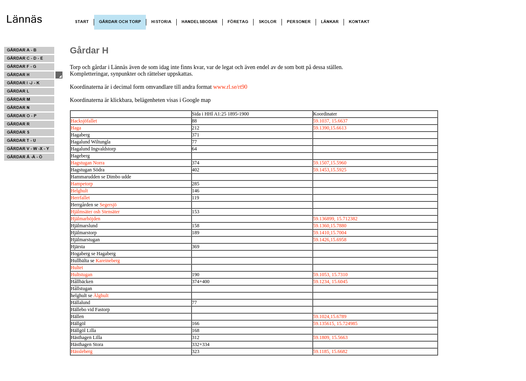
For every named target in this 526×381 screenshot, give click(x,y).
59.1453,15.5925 (329, 170)
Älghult (100, 295)
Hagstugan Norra (87, 163)
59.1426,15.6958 (329, 239)
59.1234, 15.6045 (330, 281)
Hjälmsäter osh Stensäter (95, 212)
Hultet (77, 267)
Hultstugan (81, 274)
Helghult (79, 191)
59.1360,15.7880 (329, 226)
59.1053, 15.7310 (330, 274)
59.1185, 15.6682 (330, 351)
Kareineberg (108, 260)
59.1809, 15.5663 (330, 337)
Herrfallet (80, 198)
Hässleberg (81, 351)
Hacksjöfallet (84, 121)
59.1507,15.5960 (329, 163)
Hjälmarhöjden (85, 219)
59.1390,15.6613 (329, 128)
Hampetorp (82, 184)
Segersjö (107, 205)
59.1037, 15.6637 (330, 121)
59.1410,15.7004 (329, 233)
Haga (76, 128)
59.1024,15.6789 (329, 316)
